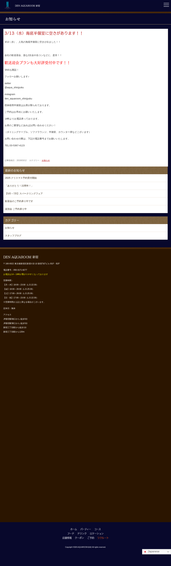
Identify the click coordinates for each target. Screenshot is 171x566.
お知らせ (46, 160)
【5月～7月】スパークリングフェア (24, 193)
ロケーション (97, 533)
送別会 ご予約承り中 (16, 209)
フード (70, 533)
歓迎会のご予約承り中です (19, 201)
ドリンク (82, 533)
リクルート (103, 538)
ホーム (73, 529)
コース (97, 529)
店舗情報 (67, 538)
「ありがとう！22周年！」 (19, 185)
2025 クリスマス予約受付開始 (21, 178)
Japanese (151, 552)
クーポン (79, 538)
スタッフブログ (13, 235)
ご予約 (90, 538)
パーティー (85, 529)
